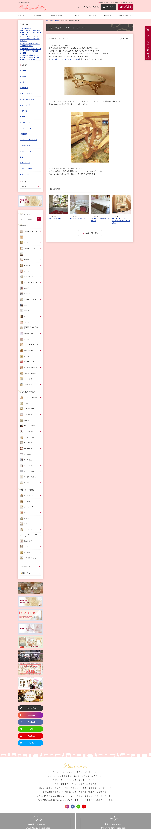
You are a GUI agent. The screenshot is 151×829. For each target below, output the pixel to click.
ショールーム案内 (126, 15)
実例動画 (23, 76)
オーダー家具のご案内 (27, 99)
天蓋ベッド (23, 157)
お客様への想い (25, 122)
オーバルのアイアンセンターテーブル (65, 59)
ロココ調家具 (24, 88)
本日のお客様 (125, 38)
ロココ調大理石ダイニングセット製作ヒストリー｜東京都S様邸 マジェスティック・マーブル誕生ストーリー (30, 31)
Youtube (84, 806)
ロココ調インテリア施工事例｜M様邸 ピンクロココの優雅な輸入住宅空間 (30, 51)
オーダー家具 (37, 15)
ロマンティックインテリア (28, 128)
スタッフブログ (55, 20)
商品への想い (24, 117)
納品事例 (107, 15)
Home (48, 20)
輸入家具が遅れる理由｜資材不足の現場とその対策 (30, 45)
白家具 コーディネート (27, 151)
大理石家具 (23, 134)
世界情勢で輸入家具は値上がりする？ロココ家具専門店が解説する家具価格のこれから (30, 57)
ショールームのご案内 (27, 94)
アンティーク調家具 (26, 169)
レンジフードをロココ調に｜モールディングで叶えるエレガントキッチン (30, 39)
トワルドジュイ (25, 163)
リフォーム (76, 15)
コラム (22, 82)
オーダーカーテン (57, 15)
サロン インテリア (26, 174)
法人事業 (92, 15)
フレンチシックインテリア (28, 140)
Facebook (73, 806)
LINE (78, 806)
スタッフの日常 (25, 105)
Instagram (67, 806)
